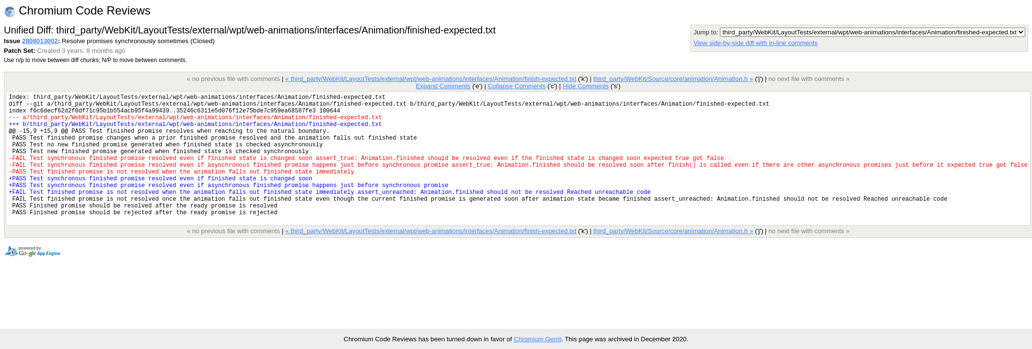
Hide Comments (586, 86)
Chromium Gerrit (537, 339)
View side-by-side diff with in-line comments (755, 43)
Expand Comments (443, 86)
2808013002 (40, 41)
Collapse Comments (517, 86)
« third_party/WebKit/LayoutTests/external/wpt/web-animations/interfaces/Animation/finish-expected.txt (431, 78)
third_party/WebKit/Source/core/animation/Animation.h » (673, 78)
